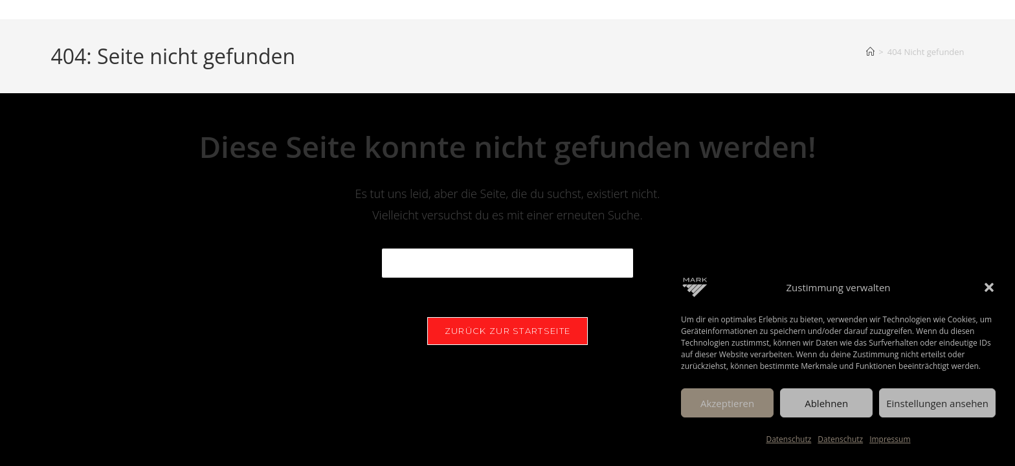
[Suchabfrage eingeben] (507, 263)
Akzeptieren (727, 403)
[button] (989, 287)
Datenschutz (788, 439)
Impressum (889, 439)
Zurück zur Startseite (507, 331)
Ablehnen (826, 403)
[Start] (870, 52)
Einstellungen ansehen (937, 403)
